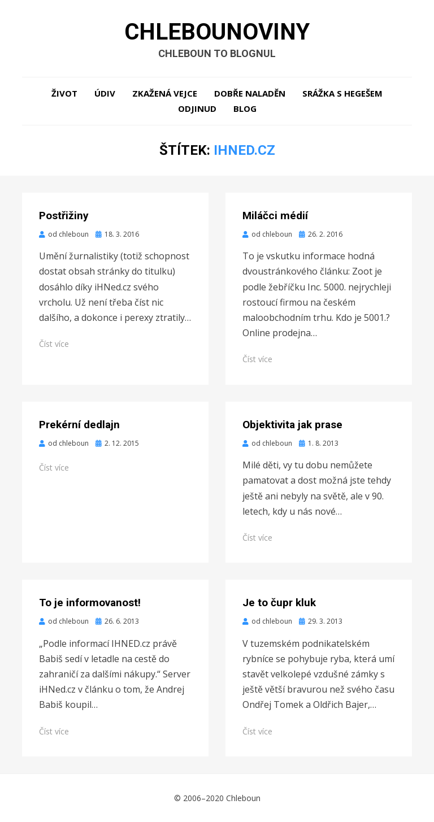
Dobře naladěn (249, 93)
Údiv (104, 93)
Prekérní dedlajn (79, 424)
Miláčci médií (275, 215)
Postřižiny (64, 215)
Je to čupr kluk (279, 602)
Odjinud (197, 108)
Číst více (54, 343)
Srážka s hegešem (342, 93)
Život (64, 93)
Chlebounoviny (217, 31)
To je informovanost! (90, 602)
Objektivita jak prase (292, 424)
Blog (245, 108)
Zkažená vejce (164, 93)
